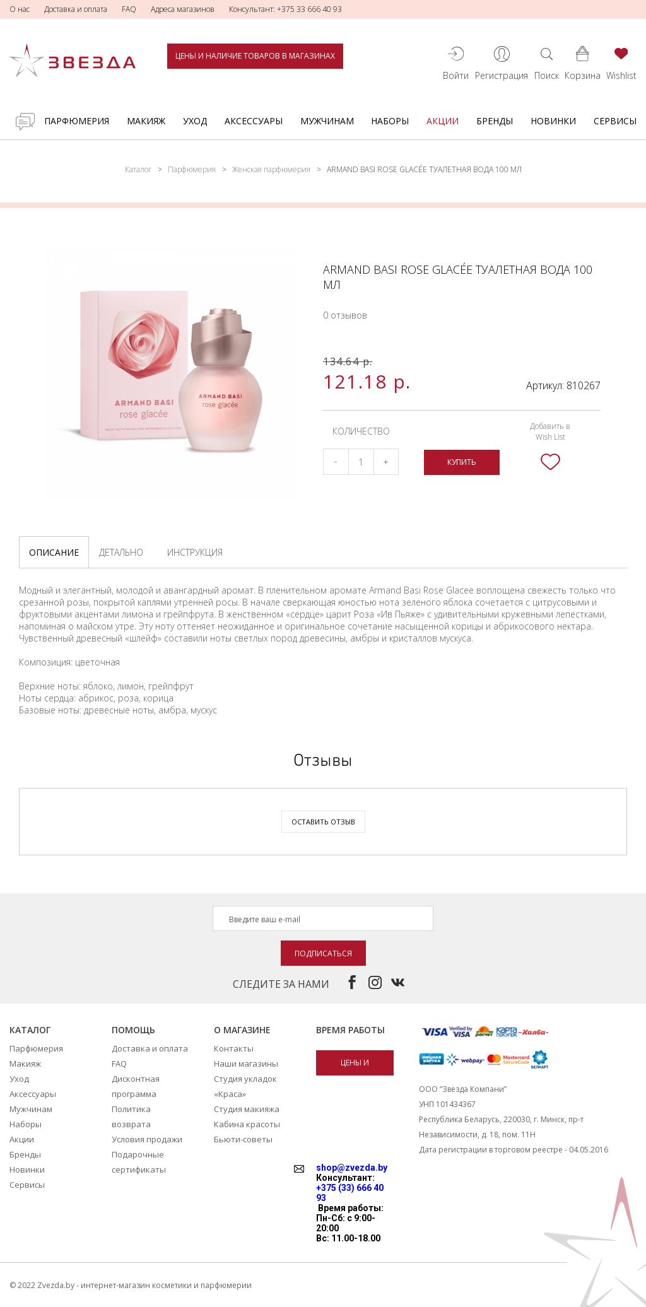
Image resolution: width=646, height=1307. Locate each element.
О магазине (242, 1030)
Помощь (133, 1030)
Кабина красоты (247, 1124)
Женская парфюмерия (271, 169)
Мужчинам (327, 121)
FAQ (129, 9)
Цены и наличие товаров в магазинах (255, 55)
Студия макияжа (246, 1109)
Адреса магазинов (182, 9)
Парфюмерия (76, 121)
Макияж (146, 121)
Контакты (234, 1048)
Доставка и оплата (75, 9)
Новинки (553, 121)
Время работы (350, 1030)
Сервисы (615, 121)
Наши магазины (246, 1063)
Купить (461, 462)
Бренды (494, 121)
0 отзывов (345, 315)
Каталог (138, 169)
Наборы (390, 121)
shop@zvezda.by (351, 1168)
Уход (195, 121)
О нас (19, 9)
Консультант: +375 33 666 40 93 (285, 9)
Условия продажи (147, 1139)
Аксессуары (254, 121)
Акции (442, 121)
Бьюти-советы (243, 1139)
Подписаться (323, 953)
